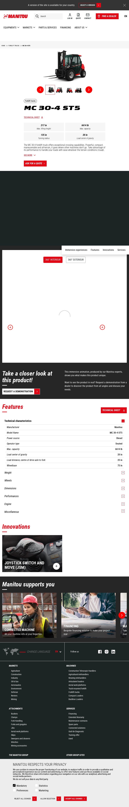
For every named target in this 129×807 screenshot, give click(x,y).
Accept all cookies (76, 799)
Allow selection (50, 799)
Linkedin (111, 652)
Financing (73, 714)
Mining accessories (19, 745)
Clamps (14, 717)
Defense (14, 692)
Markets (13, 665)
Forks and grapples (19, 724)
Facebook (98, 652)
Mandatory (22, 785)
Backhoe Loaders (76, 699)
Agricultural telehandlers (79, 674)
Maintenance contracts (78, 721)
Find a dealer (106, 16)
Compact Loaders (76, 695)
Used (71, 738)
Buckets (14, 714)
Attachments (16, 708)
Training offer (74, 735)
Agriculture (15, 671)
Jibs (13, 728)
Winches (14, 742)
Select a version (90, 5)
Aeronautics (16, 685)
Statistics (43, 785)
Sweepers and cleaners (20, 738)
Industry (14, 678)
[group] (29, 615)
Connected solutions (77, 728)
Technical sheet (32, 117)
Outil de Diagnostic (76, 731)
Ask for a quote (36, 163)
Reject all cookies (25, 799)
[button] (121, 615)
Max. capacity (85, 129)
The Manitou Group (18, 755)
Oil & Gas (14, 681)
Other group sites (75, 755)
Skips (13, 735)
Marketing (43, 790)
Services (70, 708)
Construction (16, 674)
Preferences (22, 790)
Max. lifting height (44, 129)
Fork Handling (17, 721)
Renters (14, 695)
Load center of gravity (85, 138)
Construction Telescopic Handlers (82, 671)
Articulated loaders (76, 681)
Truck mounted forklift (77, 688)
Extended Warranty (76, 717)
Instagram (105, 652)
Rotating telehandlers (77, 678)
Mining (14, 699)
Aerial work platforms (77, 685)
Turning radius (44, 138)
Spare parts (73, 724)
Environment (16, 688)
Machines (71, 665)
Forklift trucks (74, 692)
